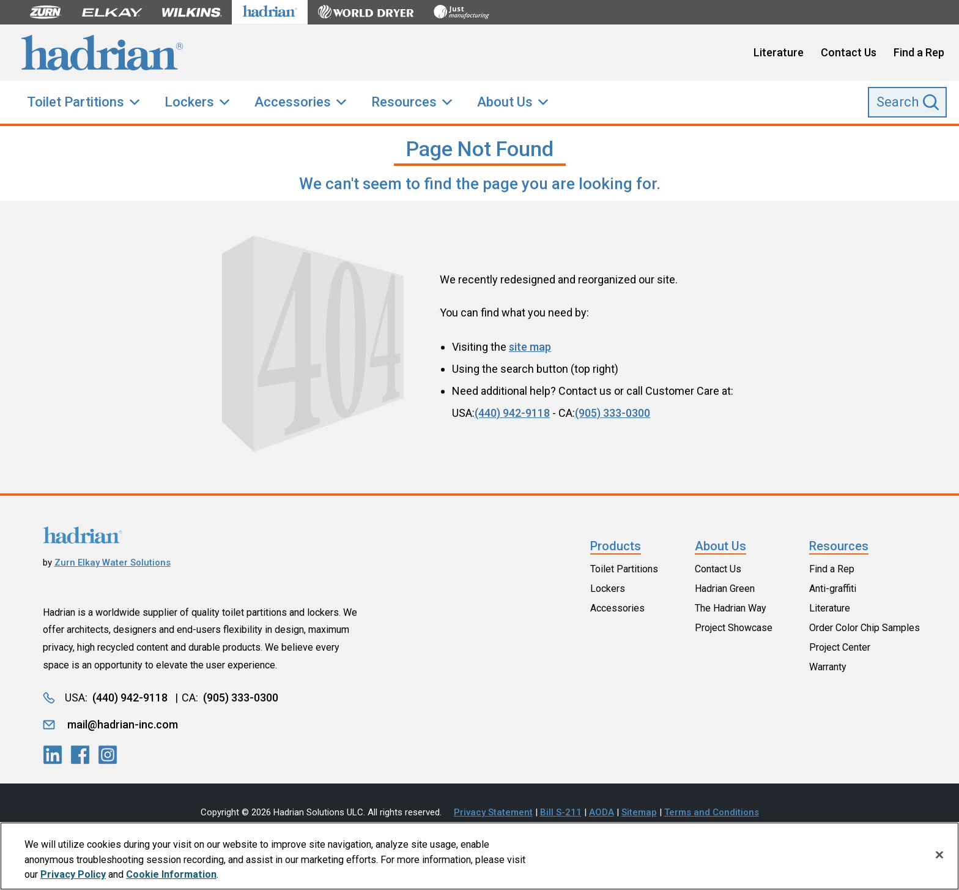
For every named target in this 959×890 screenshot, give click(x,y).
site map (530, 346)
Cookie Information (171, 875)
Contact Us (848, 52)
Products (615, 546)
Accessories (292, 102)
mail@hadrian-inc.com (122, 724)
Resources (404, 102)
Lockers (189, 102)
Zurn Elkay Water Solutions (112, 562)
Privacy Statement (493, 812)
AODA (601, 812)
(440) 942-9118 (512, 412)
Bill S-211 (561, 812)
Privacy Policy (73, 875)
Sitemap (639, 812)
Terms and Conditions (711, 812)
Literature (779, 52)
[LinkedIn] (52, 755)
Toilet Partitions (75, 102)
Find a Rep (919, 52)
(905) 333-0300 (612, 412)
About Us (505, 102)
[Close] (939, 855)
